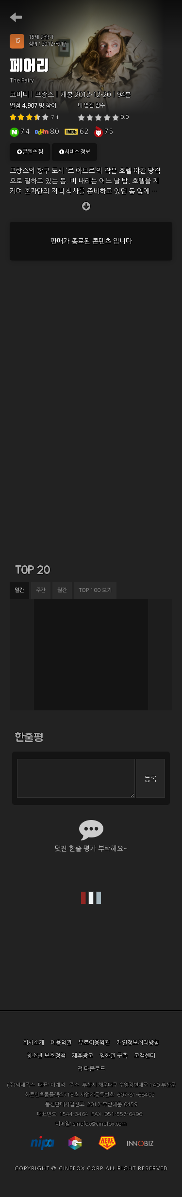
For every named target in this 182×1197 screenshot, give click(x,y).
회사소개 (33, 1043)
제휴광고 (82, 1056)
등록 (150, 778)
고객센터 (144, 1056)
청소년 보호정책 (46, 1056)
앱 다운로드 (91, 1069)
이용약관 (61, 1043)
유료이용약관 (94, 1043)
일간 (19, 590)
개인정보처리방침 (137, 1043)
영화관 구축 (113, 1056)
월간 (62, 590)
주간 (41, 590)
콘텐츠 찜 (30, 152)
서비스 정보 (74, 152)
